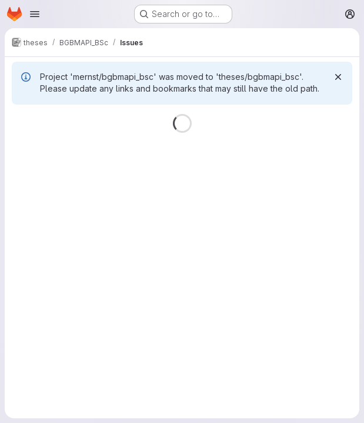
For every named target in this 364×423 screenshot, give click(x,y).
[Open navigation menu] (34, 14)
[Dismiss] (338, 77)
